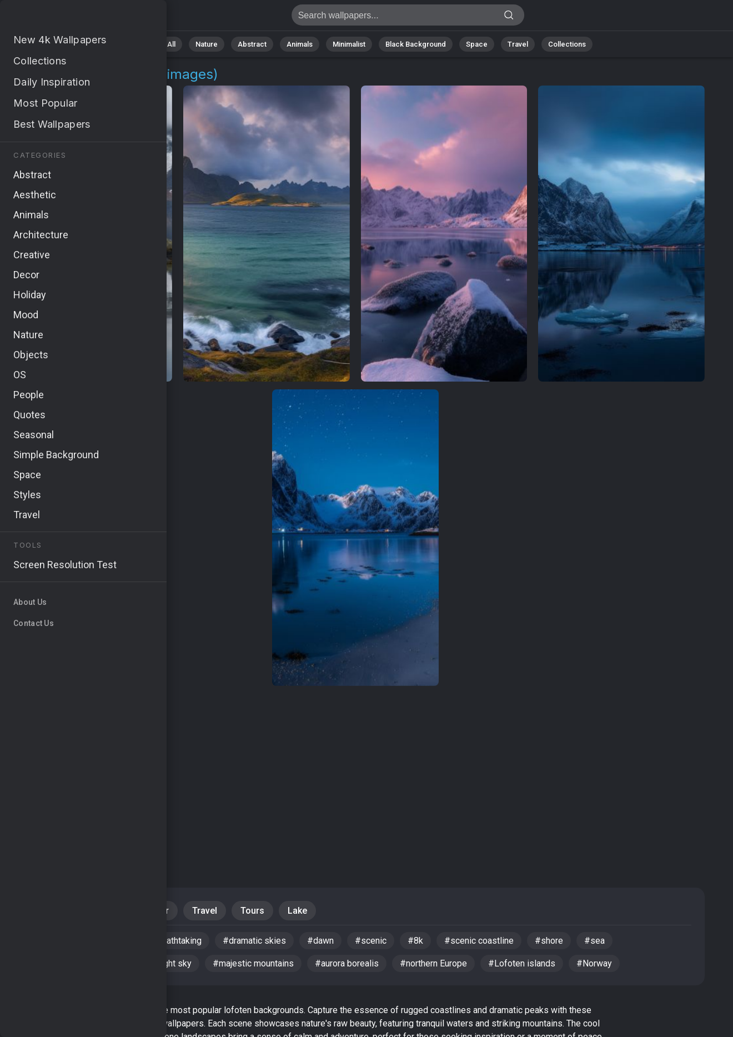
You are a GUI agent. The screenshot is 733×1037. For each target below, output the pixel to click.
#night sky (171, 963)
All (171, 44)
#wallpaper (49, 940)
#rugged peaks (56, 963)
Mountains (100, 910)
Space (477, 44)
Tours (252, 910)
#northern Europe (433, 963)
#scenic (370, 940)
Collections (567, 44)
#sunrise (109, 940)
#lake (118, 963)
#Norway (594, 963)
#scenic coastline (479, 940)
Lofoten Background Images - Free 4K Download (66, 18)
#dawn (320, 940)
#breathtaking (175, 940)
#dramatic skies (254, 940)
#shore (549, 940)
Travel (518, 44)
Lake (297, 910)
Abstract (252, 44)
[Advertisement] (355, 774)
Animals (300, 44)
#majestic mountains (253, 963)
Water (157, 910)
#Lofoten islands (521, 963)
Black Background (415, 44)
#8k (415, 940)
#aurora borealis (347, 963)
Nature (206, 44)
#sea (594, 940)
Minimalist (349, 44)
